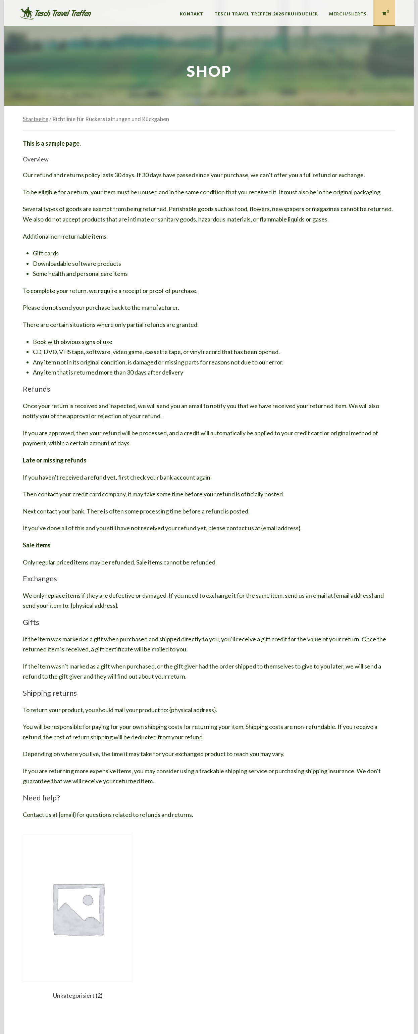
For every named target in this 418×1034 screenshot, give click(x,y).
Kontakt (191, 14)
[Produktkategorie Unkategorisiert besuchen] (78, 918)
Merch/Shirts (348, 14)
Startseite (35, 119)
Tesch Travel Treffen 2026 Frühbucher (266, 14)
